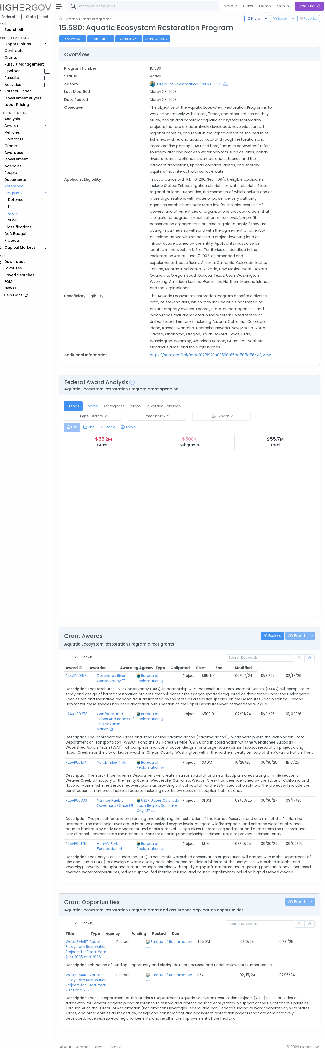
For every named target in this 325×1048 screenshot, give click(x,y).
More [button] (229, 6)
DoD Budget (23, 233)
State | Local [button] (44, 16)
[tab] (79, 433)
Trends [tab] (80, 412)
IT (16, 206)
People (18, 172)
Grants (18, 57)
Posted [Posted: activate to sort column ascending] (284, 929)
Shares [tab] (99, 412)
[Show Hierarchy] (230, 84)
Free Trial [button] (309, 6)
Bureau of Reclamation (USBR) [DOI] (193, 84)
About (72, 1040)
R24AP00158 (83, 682)
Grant (20, 213)
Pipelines (19, 70)
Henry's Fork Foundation (118, 839)
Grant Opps (164, 39)
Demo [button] (265, 6)
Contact (89, 1040)
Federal (15, 16)
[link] (309, 664)
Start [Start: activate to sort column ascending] (259, 674)
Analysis (108, 39)
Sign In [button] (283, 6)
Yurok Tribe (107, 768)
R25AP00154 (83, 768)
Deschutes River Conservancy (123, 682)
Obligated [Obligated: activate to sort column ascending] (237, 674)
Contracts (21, 50)
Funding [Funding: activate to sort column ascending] (264, 929)
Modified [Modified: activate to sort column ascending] (301, 674)
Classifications (25, 227)
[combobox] (151, 6)
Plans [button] (248, 6)
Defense (22, 199)
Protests (19, 240)
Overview (80, 39)
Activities (20, 84)
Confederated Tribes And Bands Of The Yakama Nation (120, 725)
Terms (106, 1040)
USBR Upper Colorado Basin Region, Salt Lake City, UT (180, 804)
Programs (21, 193)
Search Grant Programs (92, 19)
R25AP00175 (83, 839)
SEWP (20, 220)
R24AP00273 (83, 720)
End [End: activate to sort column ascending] (276, 674)
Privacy (121, 1040)
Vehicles (19, 132)
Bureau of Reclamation (179, 682)
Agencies (20, 166)
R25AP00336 (83, 801)
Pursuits (19, 77)
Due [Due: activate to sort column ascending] (301, 929)
